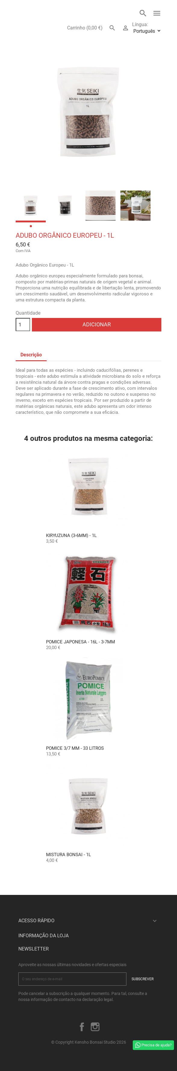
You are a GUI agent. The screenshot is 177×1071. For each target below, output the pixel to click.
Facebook (82, 1027)
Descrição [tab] (31, 355)
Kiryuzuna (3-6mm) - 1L (71, 535)
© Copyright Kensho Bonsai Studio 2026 (88, 1042)
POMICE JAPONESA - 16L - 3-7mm (80, 642)
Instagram (95, 1027)
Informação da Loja (43, 935)
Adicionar (96, 324)
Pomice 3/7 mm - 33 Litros (75, 748)
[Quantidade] (23, 324)
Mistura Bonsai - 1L (68, 854)
